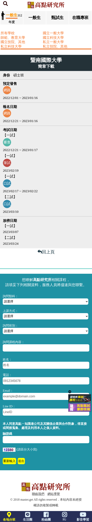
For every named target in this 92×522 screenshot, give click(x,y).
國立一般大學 (53, 33)
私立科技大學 (11, 46)
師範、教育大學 (13, 38)
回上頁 (46, 251)
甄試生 (57, 17)
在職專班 (80, 17)
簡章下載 (46, 66)
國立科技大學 (53, 38)
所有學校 (8, 33)
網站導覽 (53, 494)
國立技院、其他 (13, 42)
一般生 (34, 17)
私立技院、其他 (55, 46)
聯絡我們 (38, 494)
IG (64, 517)
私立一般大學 (53, 42)
